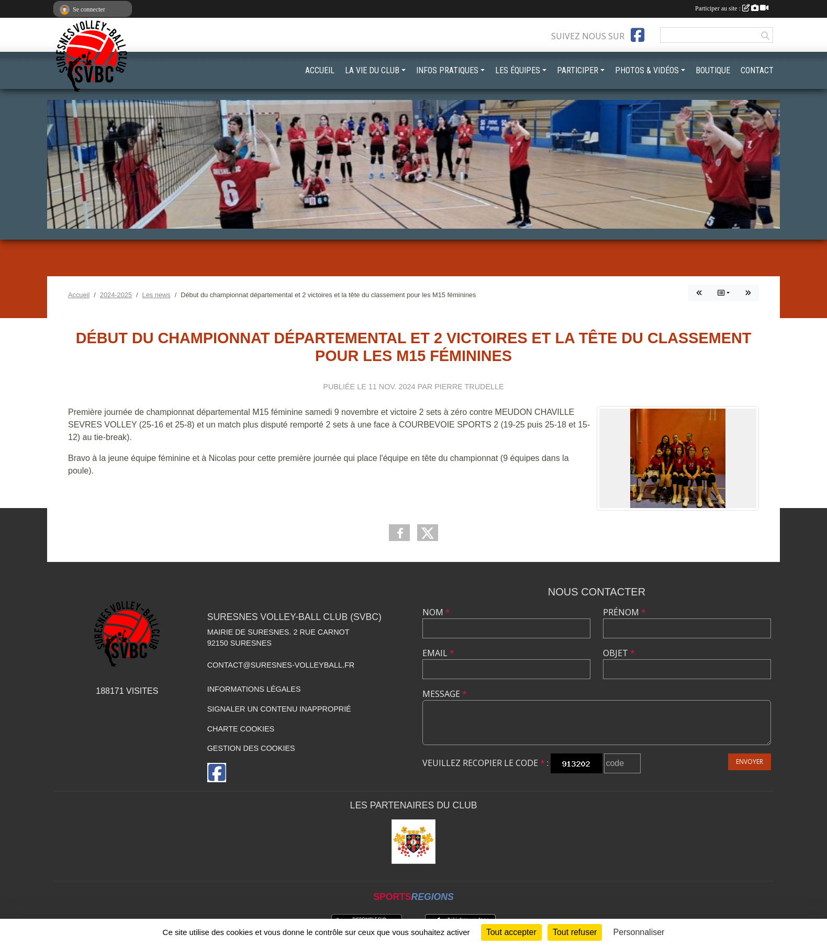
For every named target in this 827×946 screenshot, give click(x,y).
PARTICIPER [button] (577, 70)
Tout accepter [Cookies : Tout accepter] (511, 932)
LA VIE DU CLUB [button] (372, 70)
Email (438, 653)
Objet (619, 653)
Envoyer (749, 761)
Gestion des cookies (251, 748)
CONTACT (757, 70)
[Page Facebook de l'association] (637, 35)
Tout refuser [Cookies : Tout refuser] (575, 932)
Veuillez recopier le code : (485, 763)
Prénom (624, 612)
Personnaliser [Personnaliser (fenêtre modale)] (639, 932)
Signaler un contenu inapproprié (279, 709)
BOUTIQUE (713, 70)
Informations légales (254, 689)
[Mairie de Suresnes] (414, 841)
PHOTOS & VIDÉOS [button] (647, 70)
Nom (436, 612)
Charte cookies (240, 729)
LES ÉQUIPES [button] (517, 70)
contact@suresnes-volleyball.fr (280, 665)
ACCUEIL (319, 70)
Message (444, 694)
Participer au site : (731, 8)
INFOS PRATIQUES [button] (447, 70)
